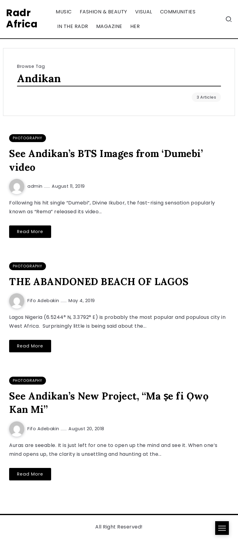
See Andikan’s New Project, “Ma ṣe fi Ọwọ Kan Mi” (108, 403)
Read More (30, 231)
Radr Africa (21, 18)
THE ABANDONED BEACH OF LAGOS (98, 281)
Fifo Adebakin (44, 301)
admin (35, 186)
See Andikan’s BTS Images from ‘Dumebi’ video (106, 160)
